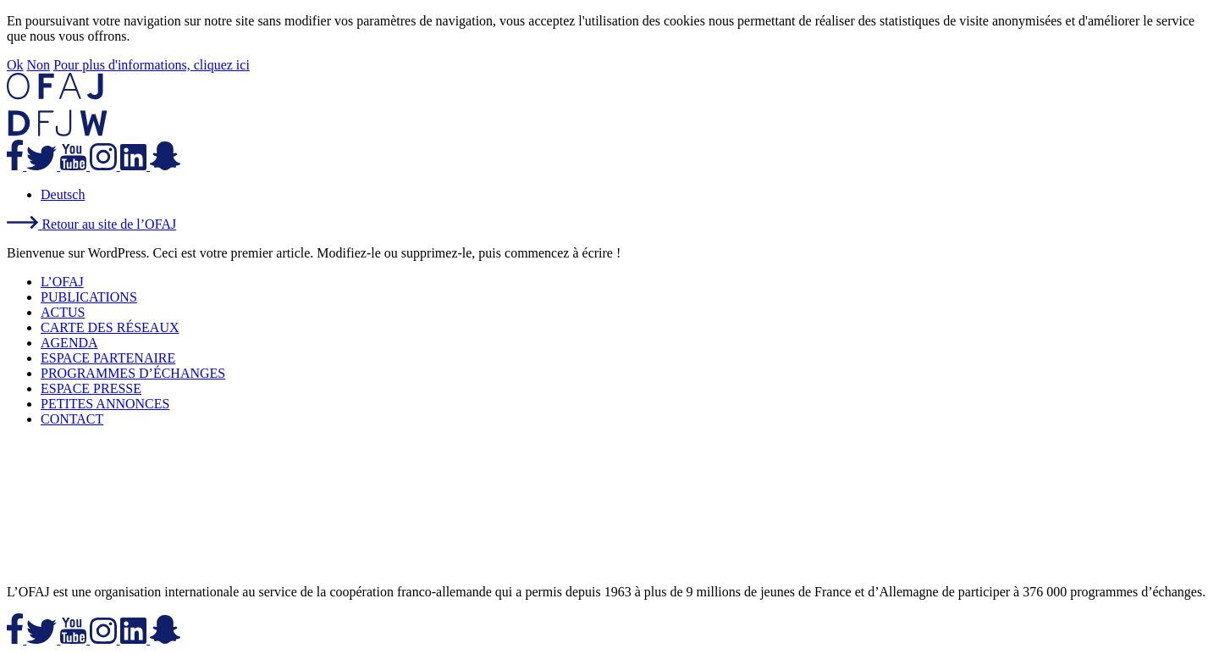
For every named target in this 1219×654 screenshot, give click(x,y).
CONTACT (72, 419)
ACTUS (63, 312)
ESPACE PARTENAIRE (108, 358)
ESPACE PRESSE (91, 388)
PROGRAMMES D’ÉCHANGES (133, 373)
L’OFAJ (62, 281)
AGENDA (69, 342)
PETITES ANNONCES (105, 403)
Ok (15, 65)
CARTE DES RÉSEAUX (110, 327)
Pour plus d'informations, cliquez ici (151, 65)
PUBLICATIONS (89, 297)
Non (39, 65)
